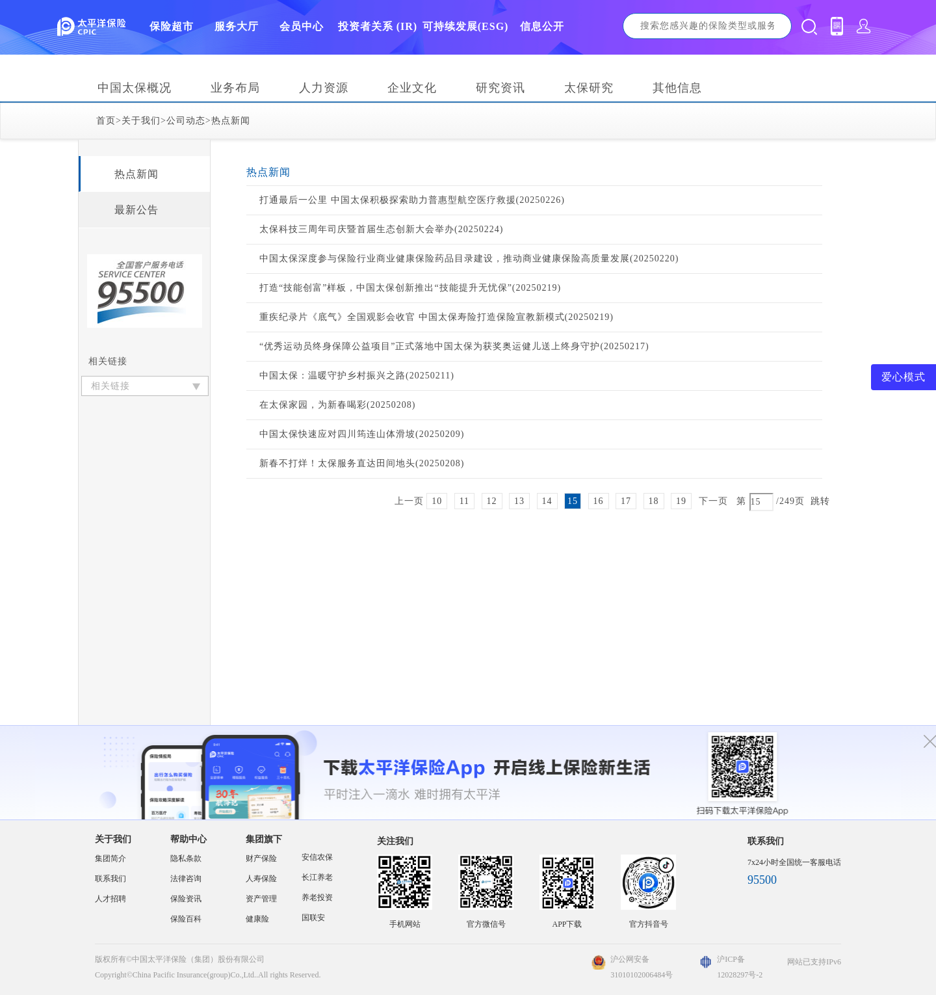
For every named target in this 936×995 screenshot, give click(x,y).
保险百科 (186, 918)
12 (492, 501)
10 (437, 501)
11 (464, 501)
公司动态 (185, 121)
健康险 (257, 918)
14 (547, 501)
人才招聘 (110, 898)
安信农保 (317, 857)
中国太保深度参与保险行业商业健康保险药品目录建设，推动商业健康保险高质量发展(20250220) (469, 258)
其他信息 (677, 87)
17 (626, 501)
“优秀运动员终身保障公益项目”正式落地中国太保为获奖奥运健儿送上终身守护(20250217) (454, 346)
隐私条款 (186, 858)
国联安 (313, 917)
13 (519, 501)
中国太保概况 (135, 87)
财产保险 (261, 858)
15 (572, 501)
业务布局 (235, 87)
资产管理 (261, 898)
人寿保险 (261, 878)
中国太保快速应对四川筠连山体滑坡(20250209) (361, 434)
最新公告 (136, 209)
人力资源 (323, 87)
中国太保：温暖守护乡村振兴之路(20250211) (356, 375)
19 (681, 501)
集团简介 (110, 858)
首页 (106, 121)
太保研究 (589, 87)
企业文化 (412, 87)
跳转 (820, 501)
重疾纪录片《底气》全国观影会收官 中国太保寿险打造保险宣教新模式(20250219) (436, 317)
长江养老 (317, 877)
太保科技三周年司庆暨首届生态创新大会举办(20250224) (381, 229)
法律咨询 (186, 878)
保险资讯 (186, 898)
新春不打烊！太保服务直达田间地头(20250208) (361, 463)
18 (654, 501)
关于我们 (141, 121)
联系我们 (110, 878)
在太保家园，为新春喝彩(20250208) (337, 405)
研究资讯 (500, 87)
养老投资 (317, 897)
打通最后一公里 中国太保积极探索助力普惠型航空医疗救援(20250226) (412, 200)
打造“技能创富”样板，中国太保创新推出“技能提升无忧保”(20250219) (410, 288)
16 (598, 501)
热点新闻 (230, 121)
